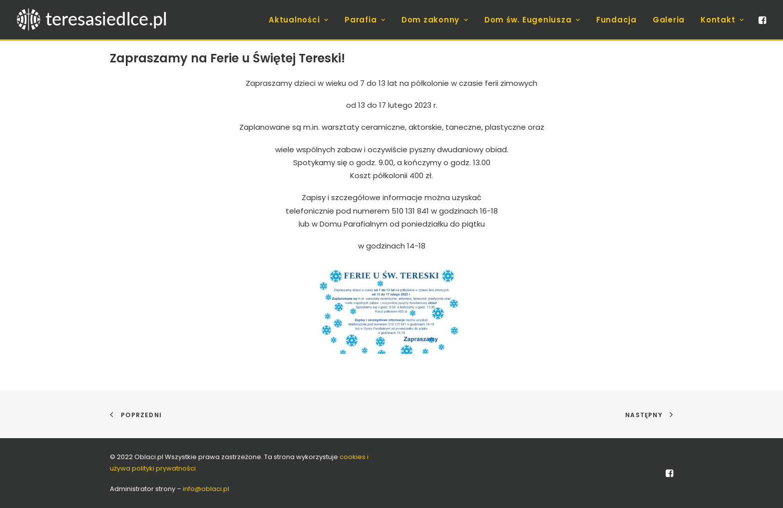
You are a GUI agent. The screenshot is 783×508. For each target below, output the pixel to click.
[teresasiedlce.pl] (98, 19)
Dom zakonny (434, 19)
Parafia (365, 19)
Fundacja (616, 19)
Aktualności (299, 19)
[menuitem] (299, 19)
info (206, 489)
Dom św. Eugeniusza (532, 19)
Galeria (669, 19)
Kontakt (722, 19)
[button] (761, 19)
